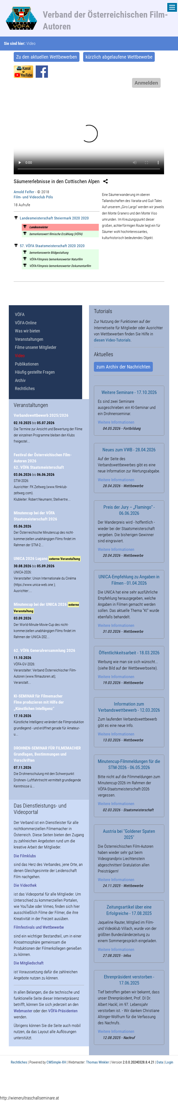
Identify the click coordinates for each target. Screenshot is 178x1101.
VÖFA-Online (25, 322)
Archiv (20, 380)
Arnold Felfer (24, 192)
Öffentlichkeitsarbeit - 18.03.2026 (129, 653)
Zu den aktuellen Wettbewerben (46, 57)
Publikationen (27, 364)
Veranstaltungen (29, 339)
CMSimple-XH (56, 1062)
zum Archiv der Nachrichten (123, 367)
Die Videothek (25, 885)
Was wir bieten (27, 330)
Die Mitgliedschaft (29, 963)
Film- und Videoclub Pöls (33, 197)
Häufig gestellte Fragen (35, 372)
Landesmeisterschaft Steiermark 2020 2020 (51, 218)
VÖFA (19, 314)
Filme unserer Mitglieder (35, 347)
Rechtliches (25, 388)
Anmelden (146, 83)
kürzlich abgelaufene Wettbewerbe (119, 57)
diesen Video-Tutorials (112, 340)
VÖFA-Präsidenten (63, 1010)
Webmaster (23, 1010)
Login (169, 1062)
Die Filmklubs (25, 855)
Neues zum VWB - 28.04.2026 (129, 450)
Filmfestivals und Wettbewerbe (39, 927)
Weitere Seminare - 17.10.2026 (129, 392)
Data (159, 1062)
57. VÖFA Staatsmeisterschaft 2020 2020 (49, 245)
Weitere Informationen (116, 422)
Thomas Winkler (97, 1062)
